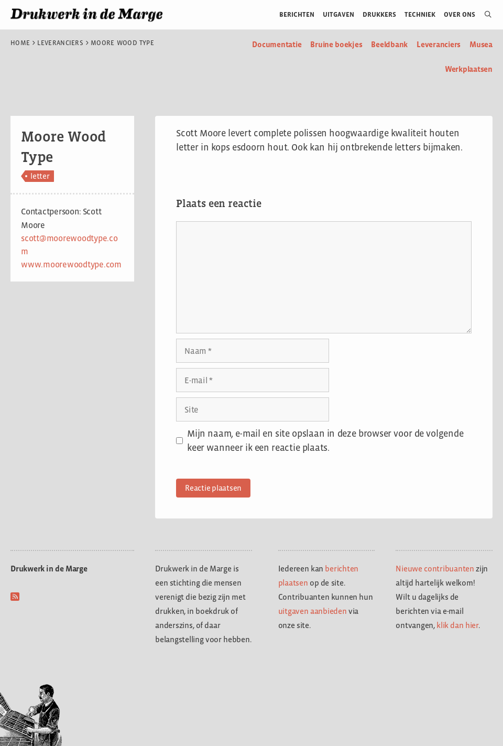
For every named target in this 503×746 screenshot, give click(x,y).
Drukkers (379, 14)
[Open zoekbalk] (484, 14)
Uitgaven (338, 14)
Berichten (296, 14)
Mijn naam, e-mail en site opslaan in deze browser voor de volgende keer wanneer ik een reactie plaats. (325, 440)
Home (20, 43)
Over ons (460, 14)
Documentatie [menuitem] (276, 44)
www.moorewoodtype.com (71, 264)
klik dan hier (457, 625)
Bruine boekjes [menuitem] (336, 44)
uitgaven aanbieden (312, 611)
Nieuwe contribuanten (435, 568)
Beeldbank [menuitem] (389, 44)
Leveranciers (60, 43)
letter (40, 175)
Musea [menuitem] (481, 44)
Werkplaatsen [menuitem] (469, 68)
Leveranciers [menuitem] (439, 44)
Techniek (419, 14)
